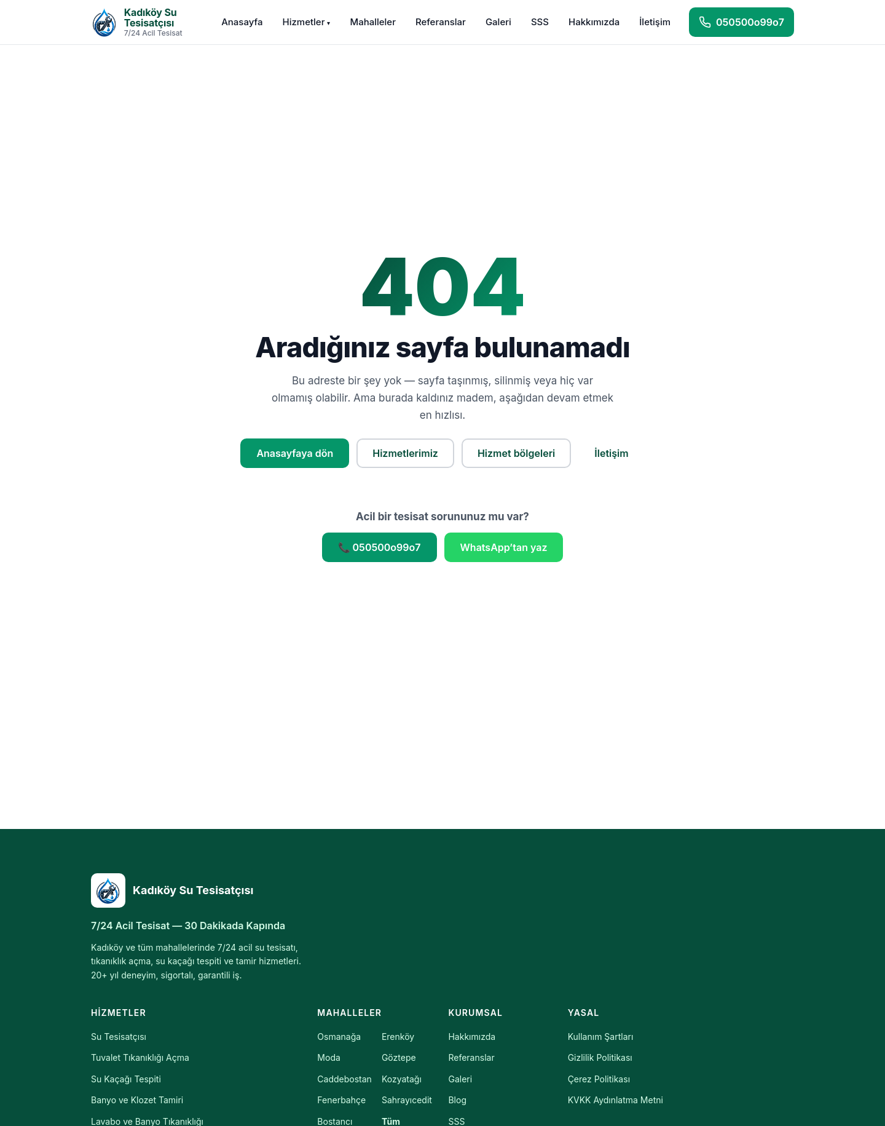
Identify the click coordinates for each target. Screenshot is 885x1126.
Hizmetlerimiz (405, 453)
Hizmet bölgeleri (516, 453)
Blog (457, 1100)
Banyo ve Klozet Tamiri (137, 1100)
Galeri (498, 22)
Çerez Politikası (599, 1079)
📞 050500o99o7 (379, 547)
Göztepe (399, 1057)
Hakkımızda (594, 22)
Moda (328, 1057)
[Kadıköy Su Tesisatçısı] (201, 890)
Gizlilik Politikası (600, 1057)
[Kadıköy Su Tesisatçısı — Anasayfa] (147, 22)
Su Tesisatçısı (118, 1036)
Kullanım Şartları (601, 1036)
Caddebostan (344, 1079)
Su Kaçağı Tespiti (126, 1079)
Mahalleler (373, 22)
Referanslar (440, 22)
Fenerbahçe (341, 1100)
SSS (540, 22)
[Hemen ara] (741, 22)
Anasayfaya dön (294, 453)
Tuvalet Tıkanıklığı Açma (140, 1057)
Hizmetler (306, 22)
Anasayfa (241, 22)
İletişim (655, 22)
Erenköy (398, 1036)
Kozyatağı (402, 1079)
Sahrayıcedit (407, 1100)
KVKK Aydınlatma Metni (615, 1100)
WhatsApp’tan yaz (504, 547)
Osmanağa (339, 1036)
